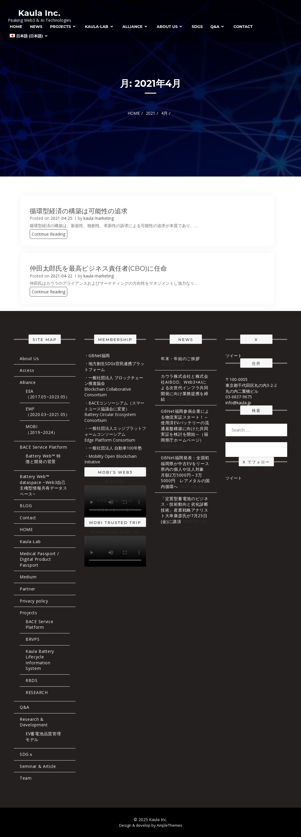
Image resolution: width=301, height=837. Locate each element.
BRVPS (33, 639)
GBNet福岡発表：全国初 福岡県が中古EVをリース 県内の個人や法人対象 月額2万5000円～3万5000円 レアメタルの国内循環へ (187, 472)
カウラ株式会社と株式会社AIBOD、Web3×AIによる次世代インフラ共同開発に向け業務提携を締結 (184, 387)
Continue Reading (48, 234)
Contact (242, 26)
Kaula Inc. (39, 13)
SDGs (197, 26)
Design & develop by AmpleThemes (150, 825)
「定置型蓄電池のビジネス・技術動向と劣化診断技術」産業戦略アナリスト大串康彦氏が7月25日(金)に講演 (184, 510)
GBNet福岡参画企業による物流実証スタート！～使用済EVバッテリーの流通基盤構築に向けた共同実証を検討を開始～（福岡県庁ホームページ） (185, 425)
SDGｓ (26, 754)
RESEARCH (37, 692)
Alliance (133, 26)
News (36, 26)
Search (256, 449)
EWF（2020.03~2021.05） (48, 411)
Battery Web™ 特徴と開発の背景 (43, 459)
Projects (60, 26)
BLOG (26, 505)
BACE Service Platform (43, 447)
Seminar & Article (38, 766)
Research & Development (34, 722)
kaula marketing (98, 218)
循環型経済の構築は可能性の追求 (79, 211)
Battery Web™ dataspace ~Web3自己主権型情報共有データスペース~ (43, 485)
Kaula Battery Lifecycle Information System (40, 659)
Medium (28, 577)
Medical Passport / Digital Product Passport (39, 559)
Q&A (214, 26)
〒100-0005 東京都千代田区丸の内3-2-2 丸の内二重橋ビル (251, 385)
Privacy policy (34, 601)
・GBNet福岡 (97, 355)
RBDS (32, 680)
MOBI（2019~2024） (42, 429)
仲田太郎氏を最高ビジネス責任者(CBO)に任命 (98, 268)
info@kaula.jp (238, 402)
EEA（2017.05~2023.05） (48, 394)
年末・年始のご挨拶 (180, 358)
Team (26, 778)
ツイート (233, 355)
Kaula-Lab (96, 26)
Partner (27, 589)
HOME (16, 26)
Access (27, 370)
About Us (167, 26)
